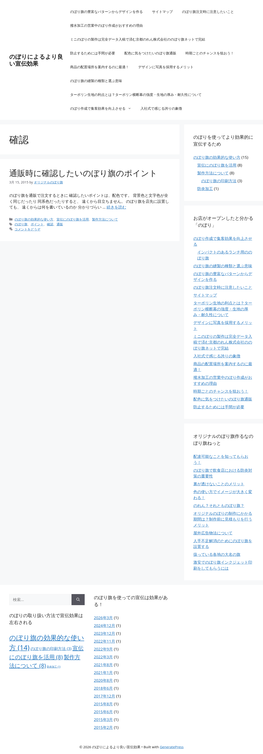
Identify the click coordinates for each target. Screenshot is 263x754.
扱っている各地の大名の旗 (216, 554)
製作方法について (105, 219)
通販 (60, 224)
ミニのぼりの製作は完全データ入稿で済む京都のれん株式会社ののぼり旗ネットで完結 (137, 39)
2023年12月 (104, 633)
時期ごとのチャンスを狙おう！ (209, 53)
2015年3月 (103, 719)
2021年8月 (103, 664)
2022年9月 (103, 649)
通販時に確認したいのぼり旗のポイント (83, 173)
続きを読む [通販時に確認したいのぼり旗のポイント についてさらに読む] (116, 207)
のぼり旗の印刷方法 (218, 180)
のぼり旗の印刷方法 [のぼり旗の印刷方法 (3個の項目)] (50, 648)
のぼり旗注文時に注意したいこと (208, 11)
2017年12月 (104, 696)
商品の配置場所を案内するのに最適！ (99, 67)
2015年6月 (103, 711)
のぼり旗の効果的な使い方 (34, 219)
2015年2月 (103, 727)
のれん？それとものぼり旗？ (218, 505)
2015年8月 (103, 704)
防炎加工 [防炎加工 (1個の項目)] (53, 666)
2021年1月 (103, 672)
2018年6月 (103, 688)
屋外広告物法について (213, 533)
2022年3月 (103, 657)
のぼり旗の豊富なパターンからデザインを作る (106, 11)
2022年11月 (104, 641)
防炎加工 (205, 188)
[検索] (78, 599)
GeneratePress (172, 747)
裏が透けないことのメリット (218, 483)
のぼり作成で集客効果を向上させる (103, 108)
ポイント (37, 224)
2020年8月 (103, 680)
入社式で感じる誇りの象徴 (161, 108)
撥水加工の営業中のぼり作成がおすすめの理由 (106, 25)
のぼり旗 (21, 224)
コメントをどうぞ (27, 229)
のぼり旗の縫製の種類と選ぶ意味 (96, 80)
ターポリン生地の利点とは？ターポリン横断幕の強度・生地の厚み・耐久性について (136, 94)
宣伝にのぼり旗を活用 (73, 219)
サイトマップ (162, 11)
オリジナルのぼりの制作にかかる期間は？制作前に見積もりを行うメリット (222, 519)
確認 (50, 224)
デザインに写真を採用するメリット (166, 67)
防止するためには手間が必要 (92, 53)
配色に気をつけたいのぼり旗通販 (150, 53)
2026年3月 (103, 617)
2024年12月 (104, 625)
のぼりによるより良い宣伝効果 (36, 60)
